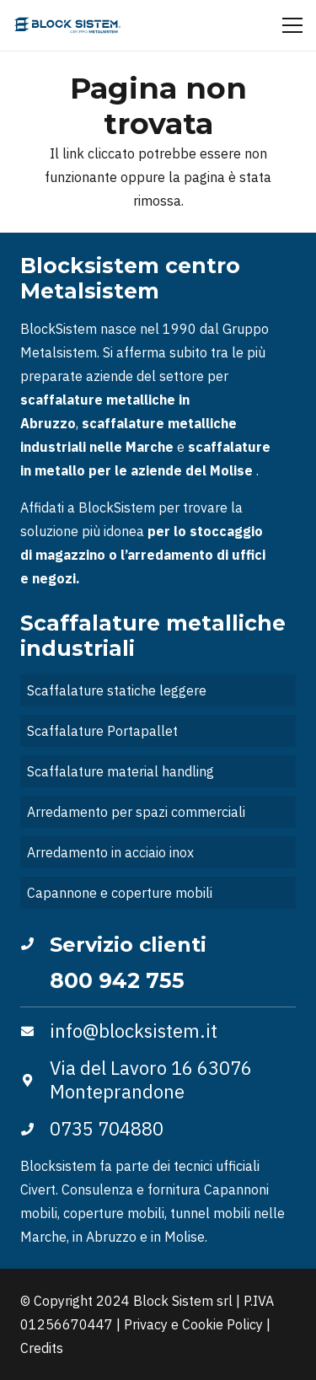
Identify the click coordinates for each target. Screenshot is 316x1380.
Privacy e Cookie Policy (193, 1324)
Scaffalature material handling (120, 771)
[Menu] (292, 25)
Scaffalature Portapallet (102, 730)
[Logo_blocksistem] (67, 25)
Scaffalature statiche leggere (116, 690)
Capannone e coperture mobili (119, 892)
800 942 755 (117, 980)
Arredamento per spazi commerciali (136, 811)
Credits (41, 1348)
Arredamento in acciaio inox (110, 852)
